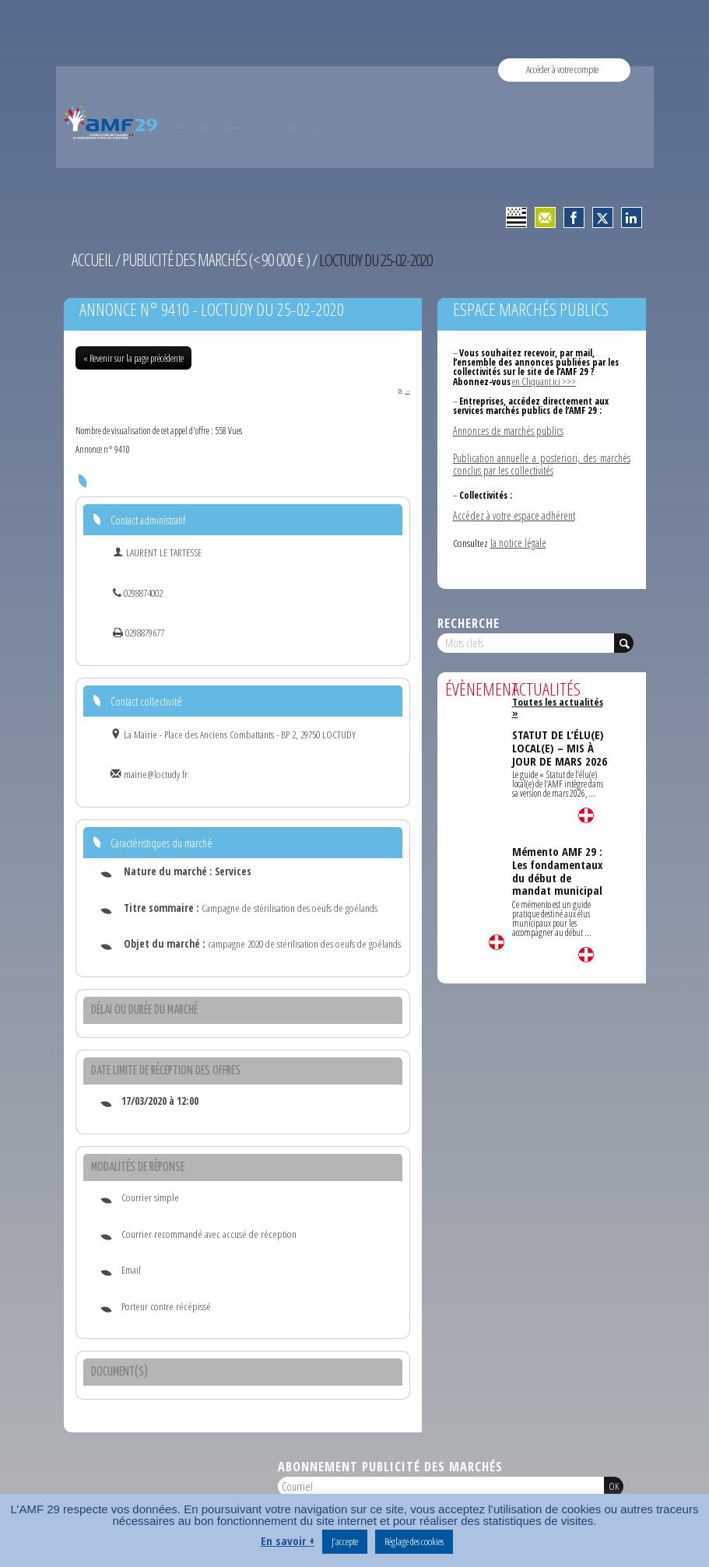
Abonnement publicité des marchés (390, 1465)
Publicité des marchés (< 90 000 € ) (209, 259)
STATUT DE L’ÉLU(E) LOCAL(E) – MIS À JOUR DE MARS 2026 (558, 726)
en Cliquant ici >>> (543, 380)
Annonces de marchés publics (507, 428)
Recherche (468, 617)
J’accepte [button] (345, 1541)
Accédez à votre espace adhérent (512, 510)
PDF (399, 389)
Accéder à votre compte (561, 69)
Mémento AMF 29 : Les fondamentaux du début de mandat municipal (557, 848)
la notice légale (518, 537)
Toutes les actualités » (558, 695)
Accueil (91, 259)
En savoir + (287, 1540)
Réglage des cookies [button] (414, 1541)
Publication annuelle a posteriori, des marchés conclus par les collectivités (541, 460)
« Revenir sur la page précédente (133, 356)
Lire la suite (496, 936)
